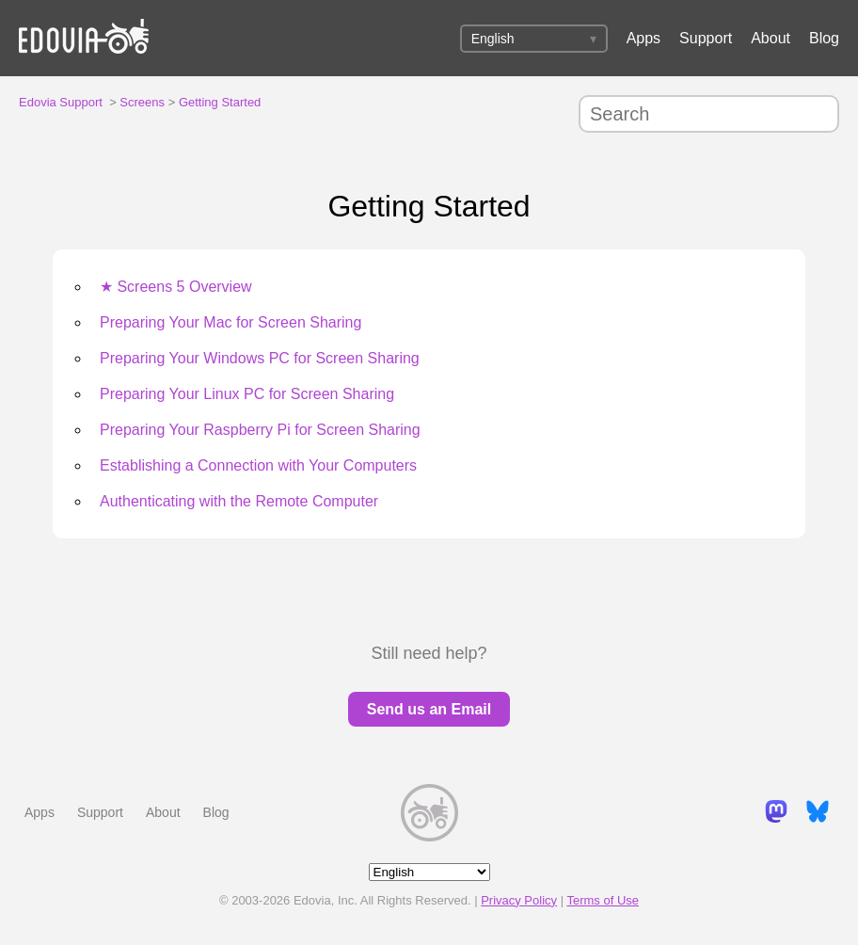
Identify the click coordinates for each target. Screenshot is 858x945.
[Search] (709, 114)
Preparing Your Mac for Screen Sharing (230, 322)
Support (705, 38)
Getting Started (220, 102)
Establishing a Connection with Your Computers (258, 465)
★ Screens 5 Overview (176, 287)
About (770, 38)
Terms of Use (602, 900)
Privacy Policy (519, 900)
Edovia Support (61, 102)
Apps (643, 38)
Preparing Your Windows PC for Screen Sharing (260, 358)
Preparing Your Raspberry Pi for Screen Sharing (260, 430)
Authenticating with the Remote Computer (239, 501)
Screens (142, 102)
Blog (824, 38)
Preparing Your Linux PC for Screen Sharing (247, 394)
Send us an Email (429, 709)
